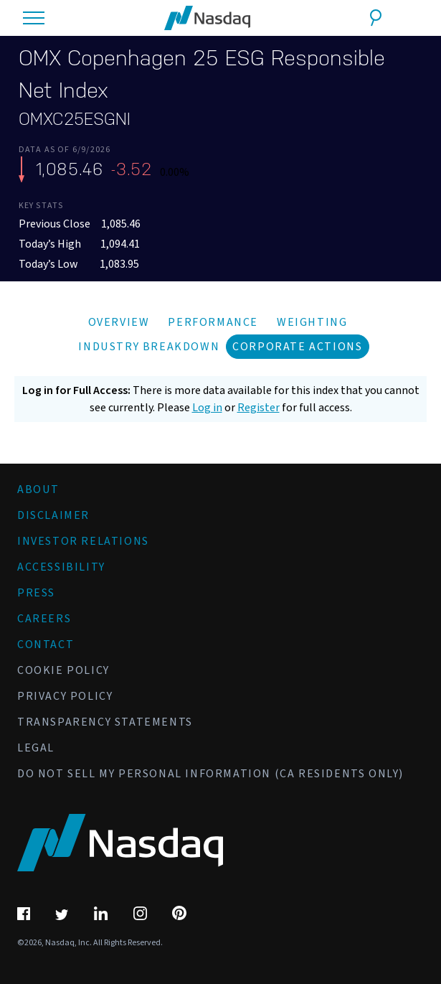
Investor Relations (83, 541)
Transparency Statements (105, 722)
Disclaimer (53, 515)
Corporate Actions (297, 347)
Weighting (312, 322)
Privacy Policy (65, 696)
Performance (213, 322)
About (38, 489)
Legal (35, 748)
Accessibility (61, 567)
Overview (119, 322)
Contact (45, 644)
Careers (44, 619)
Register (258, 408)
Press (36, 593)
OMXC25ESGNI (75, 119)
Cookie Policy (63, 670)
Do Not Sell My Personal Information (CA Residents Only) (210, 774)
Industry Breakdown (148, 347)
